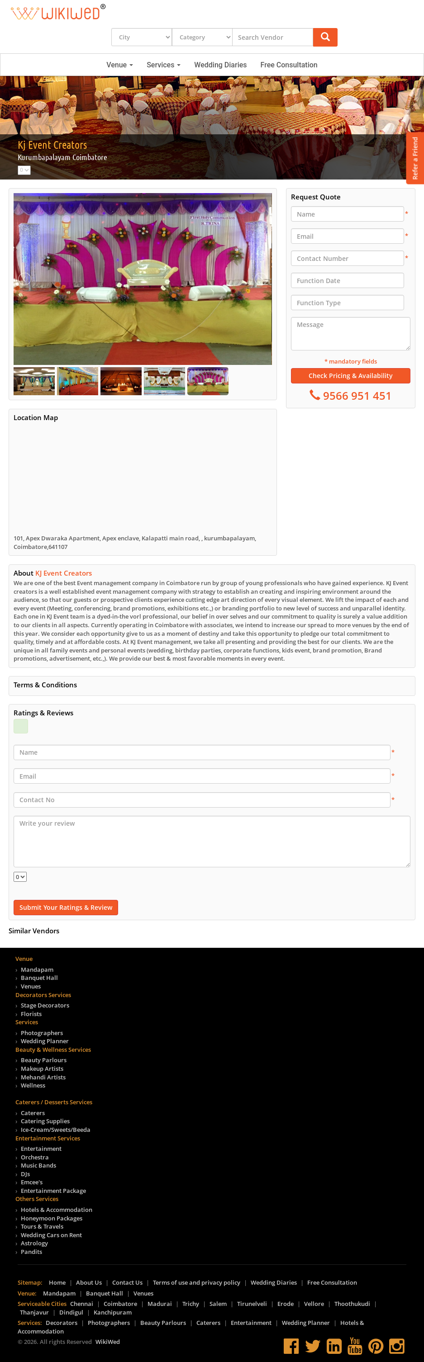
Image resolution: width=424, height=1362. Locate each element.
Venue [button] (119, 65)
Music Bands (38, 1165)
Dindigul (71, 1312)
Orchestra (35, 1157)
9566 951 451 (356, 395)
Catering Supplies (45, 1121)
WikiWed (107, 1342)
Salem (218, 1304)
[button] (325, 37)
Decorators (61, 1323)
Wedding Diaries (220, 65)
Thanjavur (34, 1312)
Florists (31, 1014)
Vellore (314, 1304)
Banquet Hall (39, 978)
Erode (285, 1304)
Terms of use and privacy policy (196, 1282)
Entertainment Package (53, 1191)
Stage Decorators (45, 1005)
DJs (25, 1174)
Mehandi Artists (43, 1077)
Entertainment (41, 1148)
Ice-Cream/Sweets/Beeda (56, 1130)
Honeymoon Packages (51, 1218)
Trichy (190, 1304)
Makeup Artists (42, 1068)
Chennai (81, 1304)
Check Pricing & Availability (351, 375)
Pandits (31, 1252)
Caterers (33, 1113)
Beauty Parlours (44, 1060)
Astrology (34, 1243)
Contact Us (127, 1282)
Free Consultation (289, 65)
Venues (31, 986)
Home (57, 1282)
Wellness (33, 1085)
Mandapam (37, 969)
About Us (89, 1282)
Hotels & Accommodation (56, 1210)
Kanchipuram (113, 1312)
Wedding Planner (45, 1041)
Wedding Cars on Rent (51, 1235)
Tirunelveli (252, 1304)
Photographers (42, 1033)
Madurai (160, 1304)
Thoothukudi (352, 1304)
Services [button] (164, 65)
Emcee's (32, 1182)
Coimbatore (120, 1304)
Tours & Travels (42, 1226)
